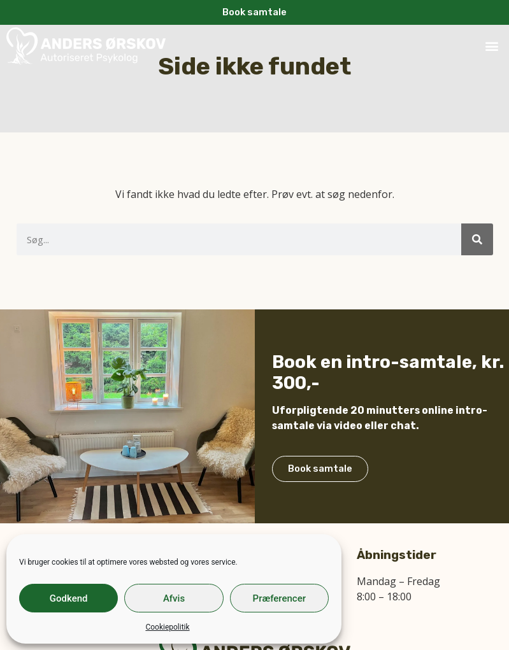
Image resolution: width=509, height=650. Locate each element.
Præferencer (279, 598)
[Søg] (477, 239)
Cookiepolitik (167, 627)
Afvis (174, 598)
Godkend (69, 598)
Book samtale (320, 475)
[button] (492, 46)
